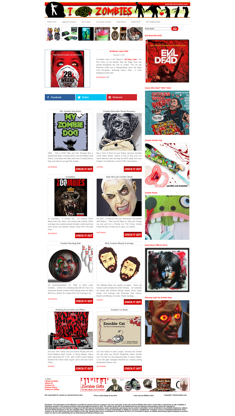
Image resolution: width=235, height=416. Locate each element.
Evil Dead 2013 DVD (153, 36)
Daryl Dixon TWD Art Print (156, 245)
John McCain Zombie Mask (119, 177)
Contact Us (49, 385)
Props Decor (121, 22)
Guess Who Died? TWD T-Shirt (158, 88)
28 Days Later (131, 59)
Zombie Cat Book (119, 310)
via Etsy (100, 167)
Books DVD (135, 22)
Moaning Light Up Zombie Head (158, 298)
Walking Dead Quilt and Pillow (70, 310)
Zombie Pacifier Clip (153, 140)
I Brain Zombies (51, 381)
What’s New (52, 22)
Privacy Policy (51, 387)
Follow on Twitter (52, 389)
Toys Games (86, 22)
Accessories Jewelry (103, 22)
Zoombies (70, 177)
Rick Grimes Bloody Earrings (119, 243)
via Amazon (101, 77)
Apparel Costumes (69, 22)
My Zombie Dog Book (70, 111)
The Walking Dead (153, 22)
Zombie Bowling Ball (70, 243)
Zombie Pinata (151, 193)
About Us (49, 383)
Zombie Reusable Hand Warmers (119, 111)
